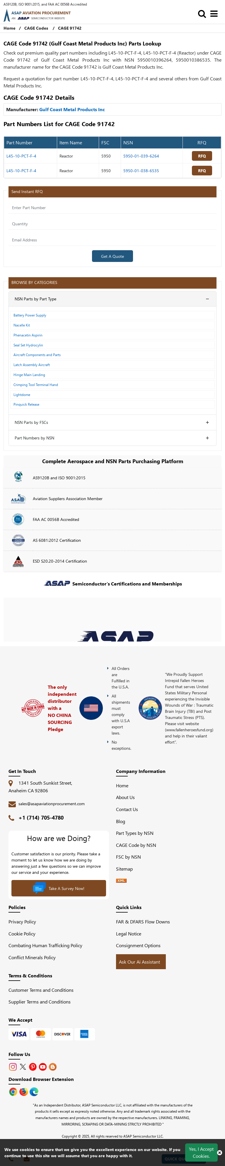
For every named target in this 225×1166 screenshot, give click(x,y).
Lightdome (21, 394)
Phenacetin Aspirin (27, 335)
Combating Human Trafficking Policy (45, 945)
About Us (125, 797)
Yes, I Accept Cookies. (201, 1152)
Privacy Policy (22, 921)
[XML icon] (121, 881)
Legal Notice (128, 933)
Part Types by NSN (135, 833)
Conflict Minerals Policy (32, 957)
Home (122, 785)
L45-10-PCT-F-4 (21, 156)
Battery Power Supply (29, 315)
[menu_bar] (215, 13)
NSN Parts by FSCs (31, 422)
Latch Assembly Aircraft (31, 364)
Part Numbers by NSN (34, 438)
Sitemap (126, 869)
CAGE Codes (36, 28)
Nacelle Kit (21, 325)
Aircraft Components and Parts (37, 354)
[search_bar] (203, 13)
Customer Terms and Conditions (41, 990)
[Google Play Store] (24, 1091)
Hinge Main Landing (29, 374)
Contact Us (127, 809)
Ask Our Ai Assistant (139, 962)
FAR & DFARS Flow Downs (143, 921)
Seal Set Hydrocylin (28, 345)
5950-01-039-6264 (141, 156)
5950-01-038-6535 (141, 170)
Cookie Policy (21, 933)
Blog (120, 821)
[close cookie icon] (219, 1152)
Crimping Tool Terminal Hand (35, 384)
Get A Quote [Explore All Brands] (112, 256)
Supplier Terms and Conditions (39, 1002)
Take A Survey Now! (58, 888)
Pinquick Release (26, 404)
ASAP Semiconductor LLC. (143, 1136)
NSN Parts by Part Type (35, 299)
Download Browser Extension (41, 1079)
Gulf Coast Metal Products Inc (72, 109)
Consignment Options (138, 945)
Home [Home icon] (10, 28)
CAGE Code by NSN (136, 845)
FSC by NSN (128, 857)
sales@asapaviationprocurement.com (51, 803)
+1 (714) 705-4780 (41, 817)
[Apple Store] (13, 1091)
